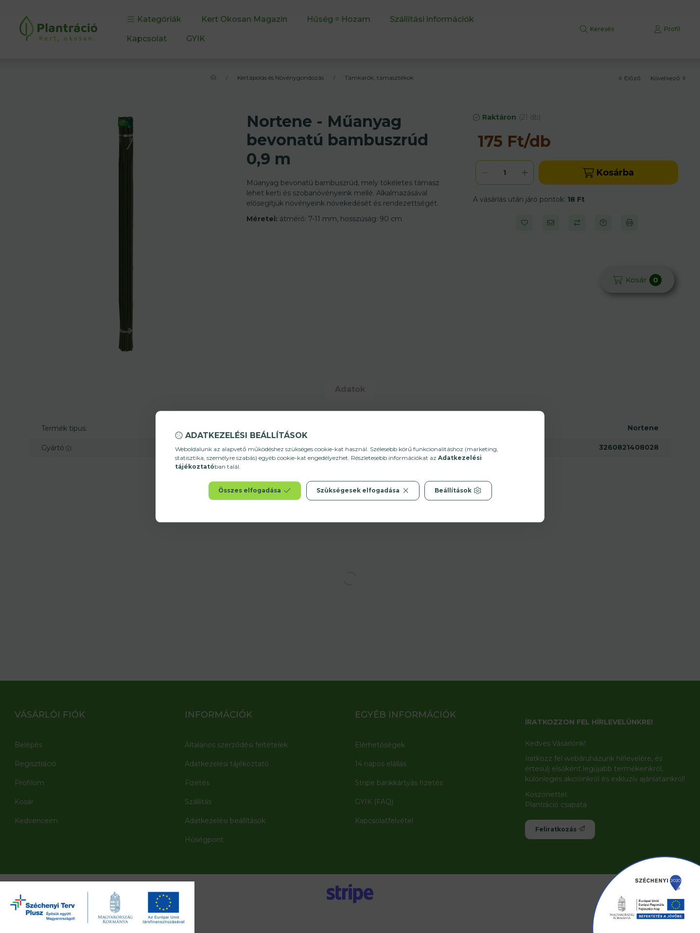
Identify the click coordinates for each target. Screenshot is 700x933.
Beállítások (458, 490)
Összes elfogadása (254, 490)
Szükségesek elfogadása (362, 490)
